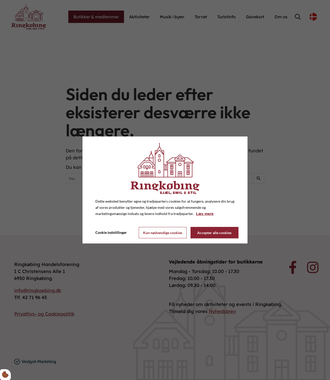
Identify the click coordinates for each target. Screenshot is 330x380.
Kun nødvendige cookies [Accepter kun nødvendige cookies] (162, 232)
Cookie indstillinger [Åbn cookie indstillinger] (111, 232)
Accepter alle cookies (214, 232)
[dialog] (165, 189)
